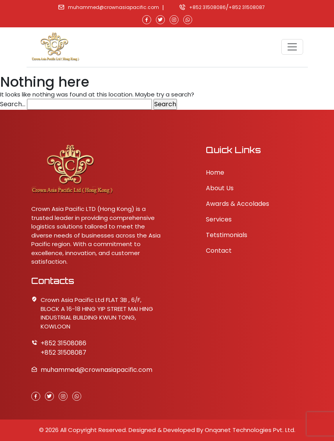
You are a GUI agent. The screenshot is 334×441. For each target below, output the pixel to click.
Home (215, 172)
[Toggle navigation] (292, 47)
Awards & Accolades (237, 203)
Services (219, 219)
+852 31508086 (207, 7)
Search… (12, 104)
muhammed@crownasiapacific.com (113, 7)
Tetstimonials (226, 234)
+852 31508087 (247, 7)
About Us (220, 188)
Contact (219, 250)
